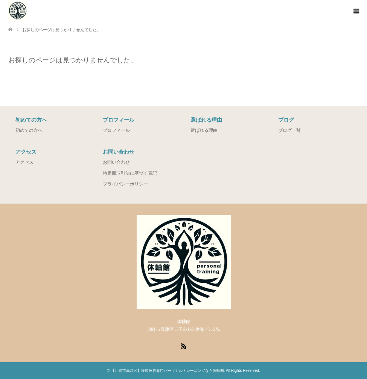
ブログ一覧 (289, 130)
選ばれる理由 (204, 130)
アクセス (24, 162)
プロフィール (116, 130)
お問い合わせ (116, 162)
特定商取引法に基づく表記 (130, 173)
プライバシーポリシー (125, 184)
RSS (184, 345)
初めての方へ (29, 130)
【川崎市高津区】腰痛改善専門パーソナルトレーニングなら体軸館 (167, 370)
